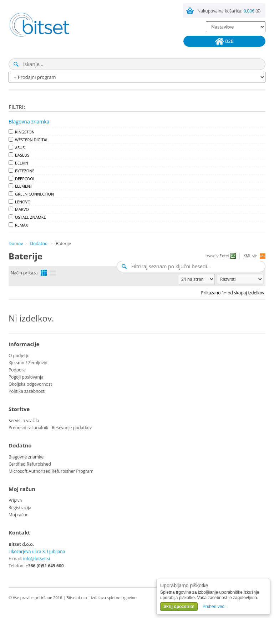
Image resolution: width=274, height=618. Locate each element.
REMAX (21, 225)
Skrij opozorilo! (178, 606)
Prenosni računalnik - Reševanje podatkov (50, 428)
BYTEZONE (25, 170)
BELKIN (21, 163)
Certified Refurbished (30, 464)
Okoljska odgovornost (30, 384)
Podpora (17, 370)
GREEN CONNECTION (34, 194)
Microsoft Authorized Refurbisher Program (51, 471)
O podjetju (19, 356)
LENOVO (23, 201)
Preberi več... (215, 606)
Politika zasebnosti (27, 391)
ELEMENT (23, 186)
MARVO (22, 209)
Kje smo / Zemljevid (28, 363)
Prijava (15, 500)
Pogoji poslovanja (26, 377)
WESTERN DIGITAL (31, 139)
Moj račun (19, 515)
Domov (16, 243)
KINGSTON (25, 132)
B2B (224, 41)
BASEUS (22, 155)
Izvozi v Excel (217, 255)
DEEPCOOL (25, 178)
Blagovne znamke (26, 457)
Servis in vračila (24, 420)
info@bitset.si (36, 559)
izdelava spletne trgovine (113, 597)
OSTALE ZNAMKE (30, 217)
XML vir (250, 255)
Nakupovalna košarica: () (228, 11)
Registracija (20, 508)
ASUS (20, 147)
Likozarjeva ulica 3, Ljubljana (37, 551)
